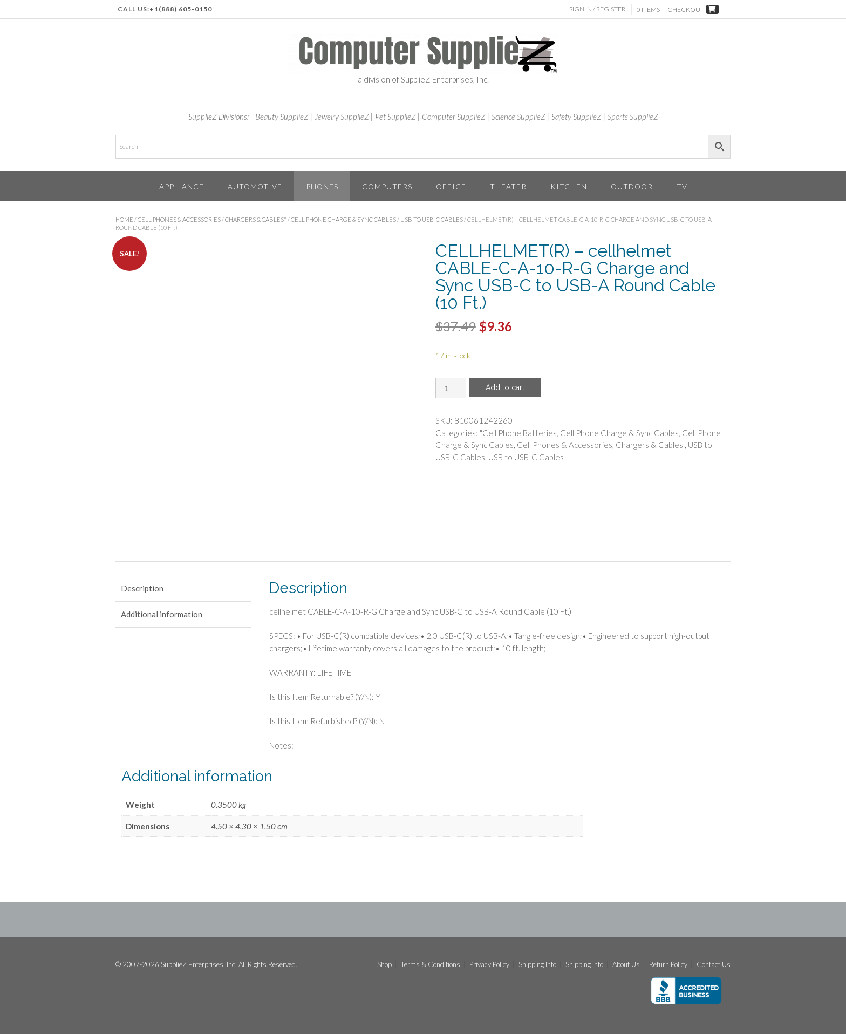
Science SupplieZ (518, 116)
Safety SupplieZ (576, 116)
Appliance (181, 186)
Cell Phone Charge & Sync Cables (343, 219)
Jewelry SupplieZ (342, 116)
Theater (508, 186)
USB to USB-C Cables (431, 219)
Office (451, 186)
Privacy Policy (489, 964)
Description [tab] (142, 588)
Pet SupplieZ (395, 116)
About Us (626, 964)
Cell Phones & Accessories (179, 219)
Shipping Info (537, 964)
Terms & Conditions (430, 964)
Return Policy (668, 964)
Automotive (255, 186)
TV (682, 186)
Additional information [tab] (161, 614)
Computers (387, 186)
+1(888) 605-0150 (180, 9)
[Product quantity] (450, 388)
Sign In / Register (598, 9)
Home (124, 219)
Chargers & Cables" (255, 219)
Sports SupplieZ (633, 116)
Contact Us (714, 964)
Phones (322, 186)
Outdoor (632, 186)
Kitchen (568, 186)
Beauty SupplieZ (282, 116)
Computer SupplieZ (454, 116)
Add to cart (505, 387)
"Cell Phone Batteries (518, 433)
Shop (384, 964)
